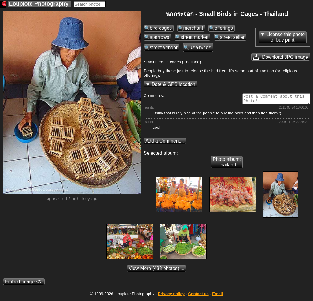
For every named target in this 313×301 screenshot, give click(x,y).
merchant (193, 28)
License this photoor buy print (285, 37)
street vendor (164, 47)
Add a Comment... (164, 142)
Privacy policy (171, 295)
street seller (232, 37)
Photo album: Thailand (227, 163)
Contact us (198, 295)
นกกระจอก (200, 47)
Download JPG (280, 57)
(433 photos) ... (157, 270)
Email (217, 295)
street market (194, 37)
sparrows (159, 37)
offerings (224, 28)
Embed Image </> (24, 283)
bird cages (161, 28)
